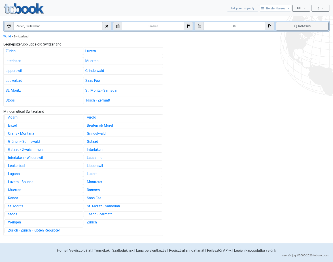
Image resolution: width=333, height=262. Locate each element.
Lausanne (94, 158)
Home (61, 250)
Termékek (102, 250)
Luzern (90, 51)
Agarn (12, 117)
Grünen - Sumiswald (24, 141)
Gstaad (92, 141)
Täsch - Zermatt (97, 100)
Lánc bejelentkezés (151, 250)
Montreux (94, 182)
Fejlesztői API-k (219, 250)
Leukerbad (14, 80)
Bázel (12, 125)
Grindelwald (94, 71)
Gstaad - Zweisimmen (25, 149)
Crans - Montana (21, 133)
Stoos (10, 100)
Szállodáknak (123, 250)
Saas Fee (92, 80)
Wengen (14, 222)
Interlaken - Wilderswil (25, 158)
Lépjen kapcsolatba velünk (255, 250)
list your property (242, 8)
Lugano (14, 174)
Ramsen (93, 190)
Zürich (11, 51)
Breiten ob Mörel (100, 125)
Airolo (91, 117)
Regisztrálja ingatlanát (186, 250)
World (7, 36)
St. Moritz (13, 90)
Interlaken (13, 61)
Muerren (91, 61)
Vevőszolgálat (80, 250)
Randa (13, 198)
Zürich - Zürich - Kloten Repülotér (34, 230)
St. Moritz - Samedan (101, 90)
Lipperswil (14, 71)
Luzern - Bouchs (20, 182)
